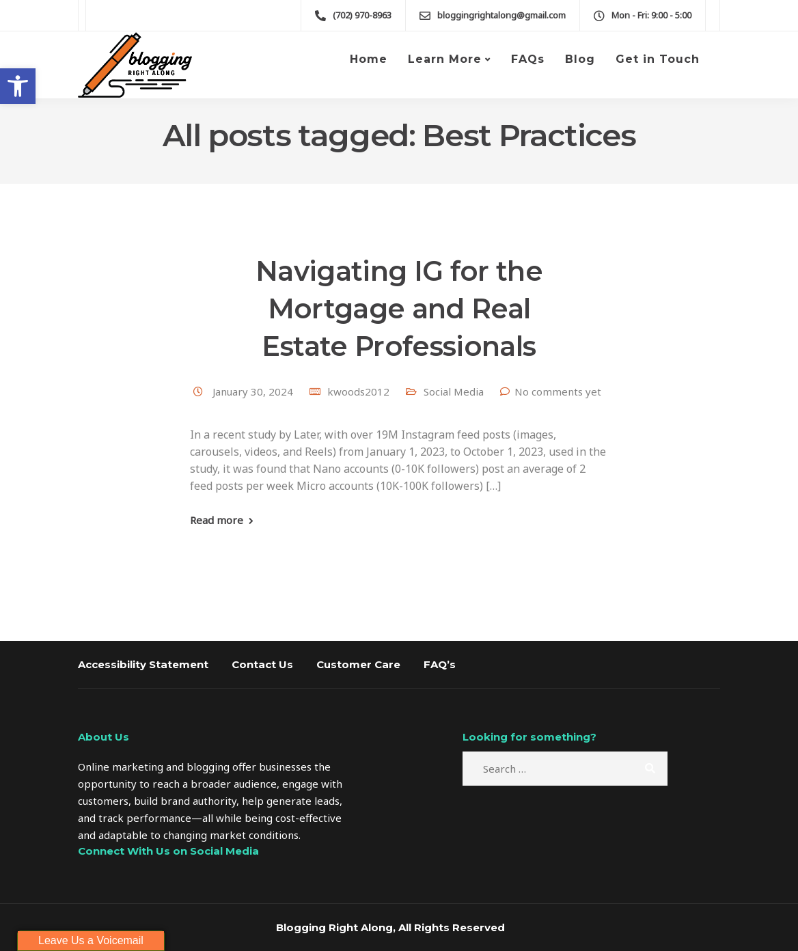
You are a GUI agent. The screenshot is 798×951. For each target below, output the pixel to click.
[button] (18, 86)
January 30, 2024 (254, 391)
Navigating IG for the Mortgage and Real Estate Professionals (399, 308)
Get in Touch (658, 59)
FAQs (528, 59)
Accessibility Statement (143, 664)
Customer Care (358, 664)
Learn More (445, 59)
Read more (216, 520)
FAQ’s (440, 664)
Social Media (454, 391)
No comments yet (557, 391)
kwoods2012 (358, 391)
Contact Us (262, 664)
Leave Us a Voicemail (90, 940)
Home (368, 59)
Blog (580, 59)
